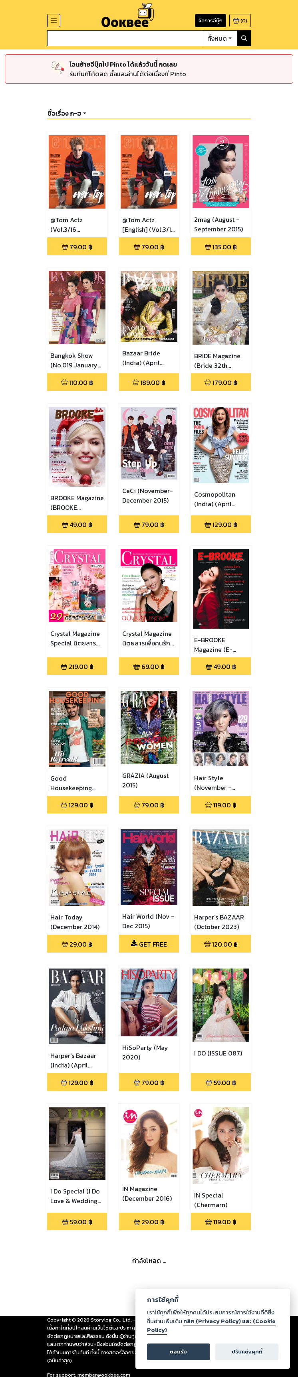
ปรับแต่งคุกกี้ (247, 1351)
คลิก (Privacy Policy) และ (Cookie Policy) (211, 1325)
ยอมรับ (178, 1351)
